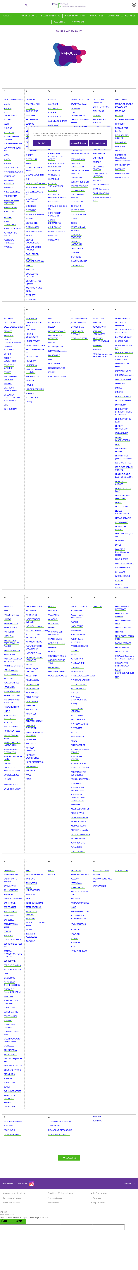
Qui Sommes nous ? (101, 1193)
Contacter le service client (14, 1193)
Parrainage (97, 1198)
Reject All (41, 143)
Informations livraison (12, 1198)
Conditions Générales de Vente (61, 1193)
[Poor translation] (18, 1221)
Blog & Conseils (99, 1202)
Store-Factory (53, 1202)
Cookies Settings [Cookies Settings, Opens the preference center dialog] (98, 143)
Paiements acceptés (11, 1202)
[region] (70, 138)
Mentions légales (55, 1198)
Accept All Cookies (78, 143)
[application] (131, 1263)
